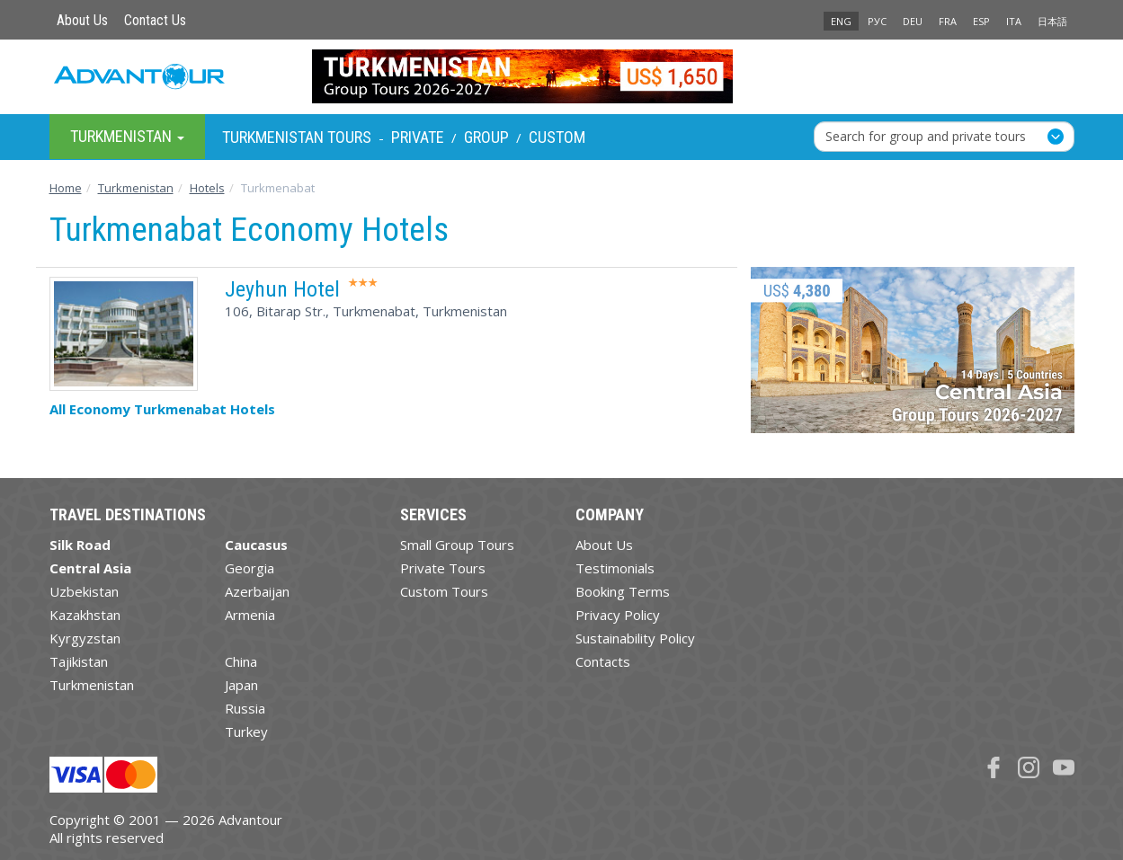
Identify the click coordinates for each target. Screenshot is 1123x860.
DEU (912, 21)
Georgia (249, 568)
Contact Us (155, 20)
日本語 (1052, 21)
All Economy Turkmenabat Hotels (162, 409)
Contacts (602, 661)
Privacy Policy (617, 615)
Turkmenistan (91, 685)
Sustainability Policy (635, 638)
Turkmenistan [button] (127, 136)
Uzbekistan (84, 591)
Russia (245, 708)
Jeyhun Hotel (282, 289)
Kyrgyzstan (84, 638)
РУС (877, 21)
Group (486, 137)
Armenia (250, 615)
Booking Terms (622, 591)
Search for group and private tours (925, 136)
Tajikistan (78, 661)
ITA (1013, 21)
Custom (557, 137)
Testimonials (615, 568)
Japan (241, 685)
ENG (841, 21)
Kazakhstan (84, 615)
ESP (981, 21)
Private (417, 137)
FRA (948, 21)
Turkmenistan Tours (296, 137)
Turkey (246, 731)
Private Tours (443, 568)
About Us (82, 20)
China (241, 661)
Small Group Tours (457, 545)
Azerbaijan (257, 591)
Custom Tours (444, 591)
